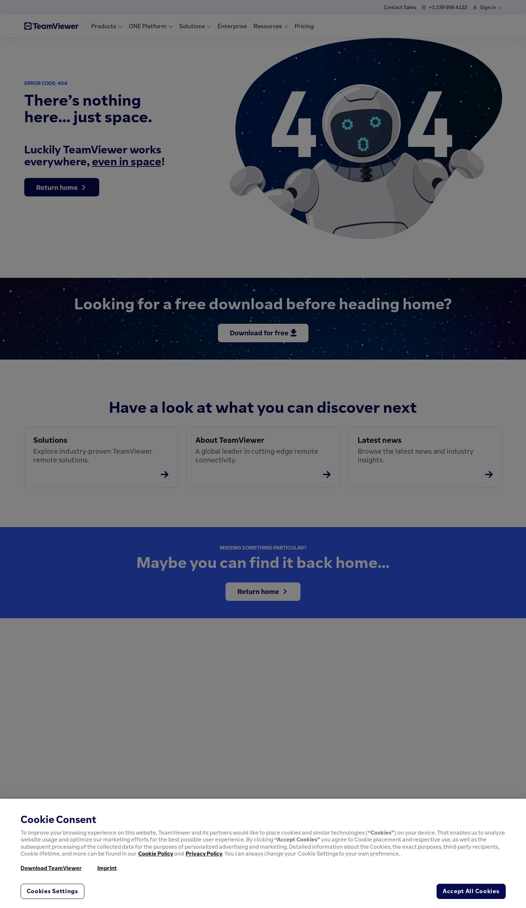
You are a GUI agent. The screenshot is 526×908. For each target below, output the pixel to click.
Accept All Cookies (471, 891)
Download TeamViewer (51, 867)
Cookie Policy (155, 853)
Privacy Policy (204, 853)
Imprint (107, 867)
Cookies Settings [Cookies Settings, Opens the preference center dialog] (52, 891)
